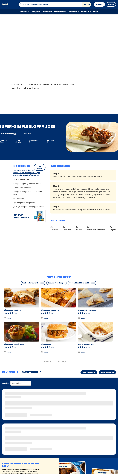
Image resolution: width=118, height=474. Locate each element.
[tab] (10, 372)
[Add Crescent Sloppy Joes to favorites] (79, 318)
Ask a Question (107, 372)
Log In (111, 4)
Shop (95, 11)
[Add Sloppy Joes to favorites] (42, 352)
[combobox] (50, 4)
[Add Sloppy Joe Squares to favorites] (79, 352)
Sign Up (99, 4)
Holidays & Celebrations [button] (54, 11)
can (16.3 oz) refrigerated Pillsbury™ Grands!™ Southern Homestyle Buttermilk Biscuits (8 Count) (29, 172)
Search (86, 4)
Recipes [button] (35, 11)
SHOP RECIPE (39, 167)
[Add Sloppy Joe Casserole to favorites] (42, 318)
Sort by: (5, 383)
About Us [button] (85, 11)
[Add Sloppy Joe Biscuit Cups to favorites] (5, 352)
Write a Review (89, 372)
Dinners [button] (24, 11)
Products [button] (73, 11)
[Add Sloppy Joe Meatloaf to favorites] (5, 318)
